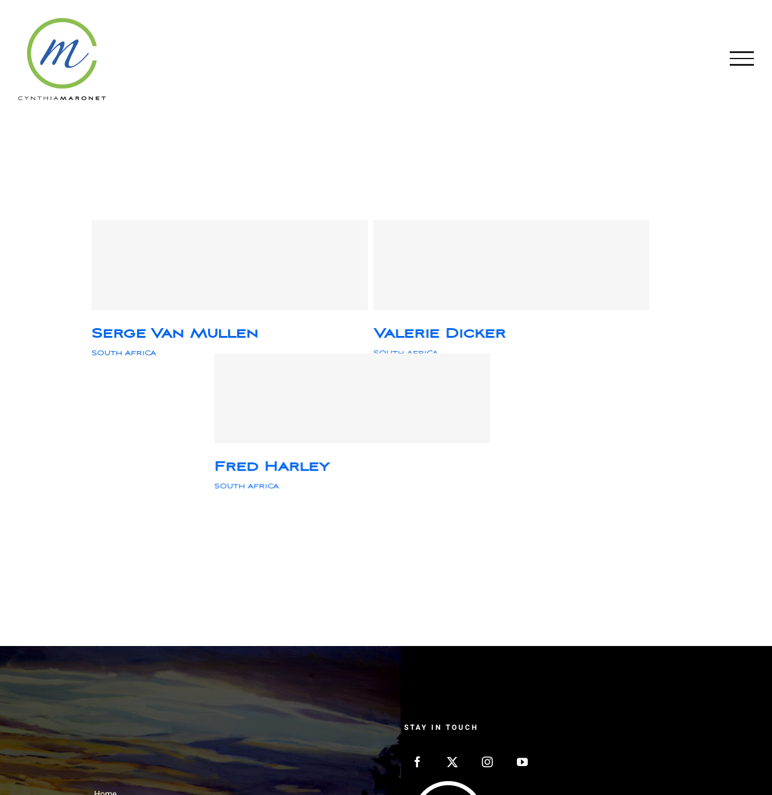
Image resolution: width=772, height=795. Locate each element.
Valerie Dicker (366, 334)
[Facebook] (417, 762)
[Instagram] (487, 762)
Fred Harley (565, 334)
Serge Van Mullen (175, 334)
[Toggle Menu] (742, 58)
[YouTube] (522, 762)
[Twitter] (452, 762)
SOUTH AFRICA (124, 353)
